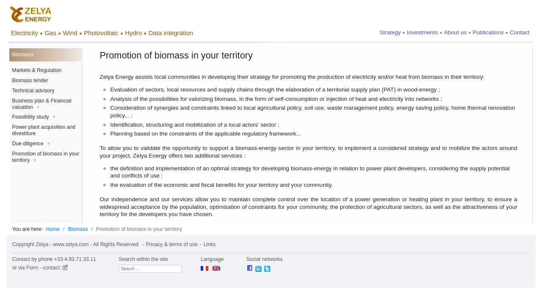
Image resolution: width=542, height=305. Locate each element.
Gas (50, 32)
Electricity (24, 32)
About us (455, 32)
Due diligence (31, 144)
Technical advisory (33, 91)
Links (210, 244)
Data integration (171, 32)
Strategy (390, 32)
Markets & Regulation (37, 70)
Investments (422, 32)
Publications (488, 32)
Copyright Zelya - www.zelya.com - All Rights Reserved (75, 244)
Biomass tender (30, 80)
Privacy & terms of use (171, 244)
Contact (520, 32)
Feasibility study (34, 117)
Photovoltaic (101, 32)
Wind (70, 32)
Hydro (133, 32)
